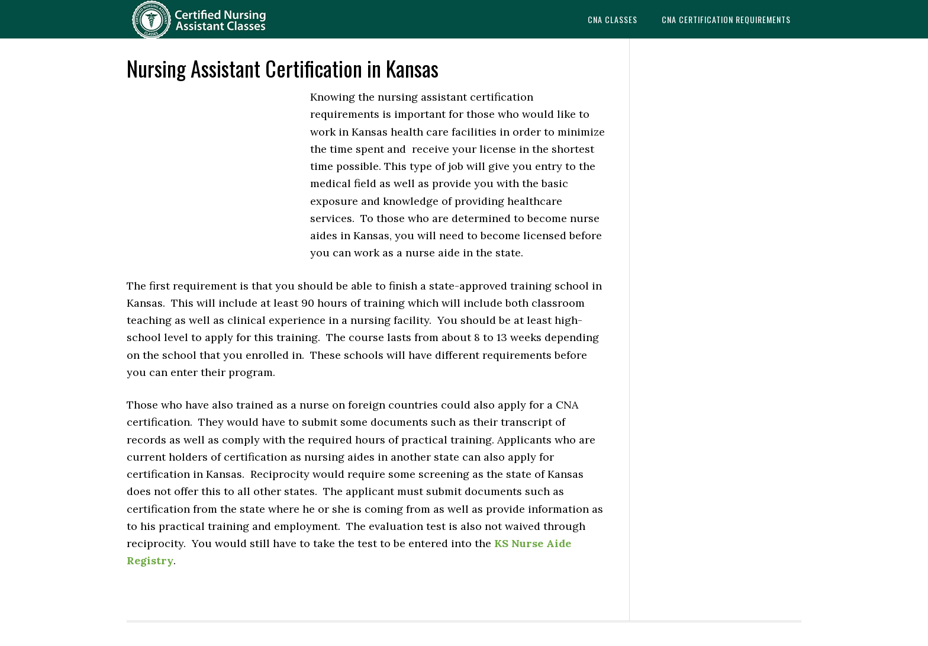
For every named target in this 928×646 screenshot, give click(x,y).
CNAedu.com (221, 19)
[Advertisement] (215, 168)
